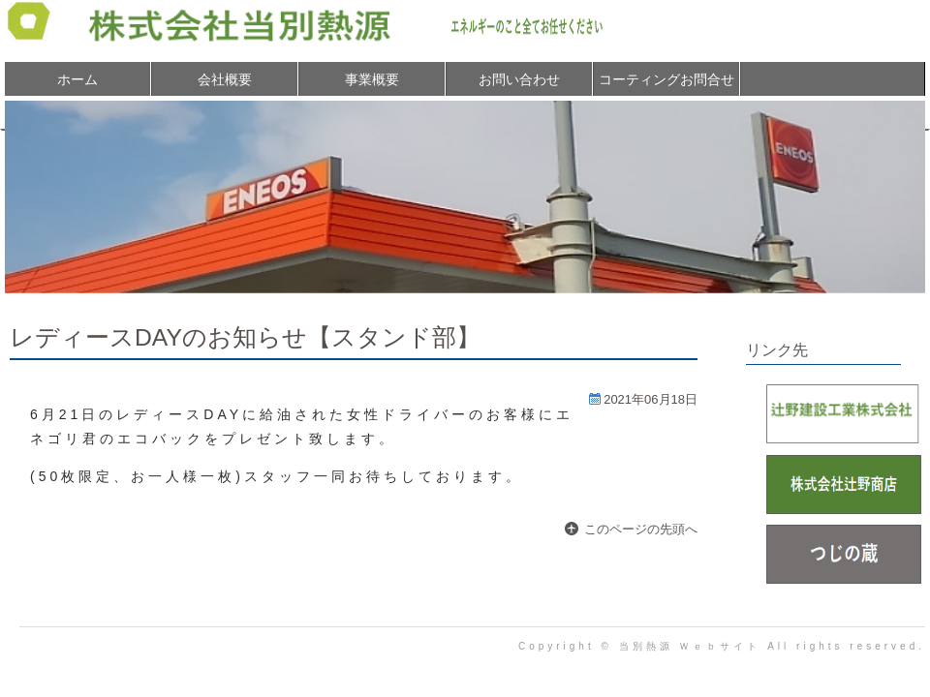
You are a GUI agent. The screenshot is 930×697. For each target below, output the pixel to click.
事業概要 (372, 79)
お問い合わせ (519, 79)
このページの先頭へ (641, 529)
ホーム (77, 79)
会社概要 (225, 79)
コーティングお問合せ (666, 79)
